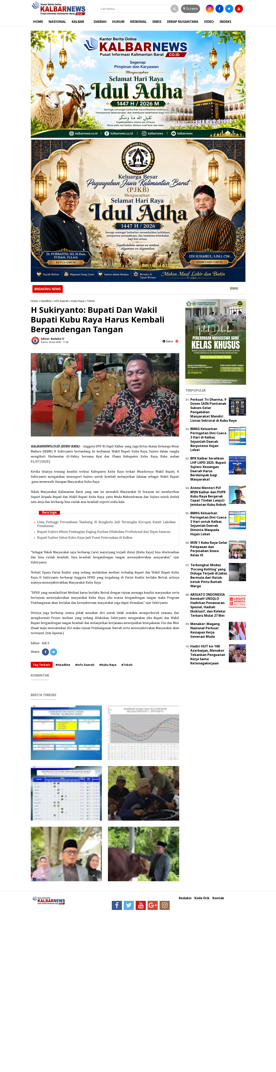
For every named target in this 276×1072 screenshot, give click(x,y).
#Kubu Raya (107, 665)
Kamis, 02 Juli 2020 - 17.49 (54, 342)
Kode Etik (202, 898)
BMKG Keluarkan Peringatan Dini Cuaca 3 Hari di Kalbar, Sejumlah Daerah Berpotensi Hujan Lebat (208, 439)
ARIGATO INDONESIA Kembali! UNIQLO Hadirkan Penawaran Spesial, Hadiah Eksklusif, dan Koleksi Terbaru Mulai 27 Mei (207, 605)
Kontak (218, 898)
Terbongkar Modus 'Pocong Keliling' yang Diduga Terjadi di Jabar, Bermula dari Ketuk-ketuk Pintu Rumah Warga (209, 575)
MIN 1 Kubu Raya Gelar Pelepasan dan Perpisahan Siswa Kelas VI (208, 548)
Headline (46, 301)
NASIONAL (57, 21)
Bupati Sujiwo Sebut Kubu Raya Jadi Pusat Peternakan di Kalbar (85, 538)
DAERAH (100, 21)
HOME (38, 21)
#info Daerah (84, 665)
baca (168, 341)
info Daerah (61, 301)
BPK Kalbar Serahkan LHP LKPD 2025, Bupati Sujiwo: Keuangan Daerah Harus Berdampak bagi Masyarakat (208, 469)
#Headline (62, 665)
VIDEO (209, 21)
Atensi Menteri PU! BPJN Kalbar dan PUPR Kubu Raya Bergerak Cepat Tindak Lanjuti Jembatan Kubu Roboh (208, 496)
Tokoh (91, 301)
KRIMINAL (138, 21)
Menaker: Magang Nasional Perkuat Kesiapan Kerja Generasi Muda (205, 630)
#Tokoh (126, 665)
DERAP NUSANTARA (182, 21)
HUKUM (118, 21)
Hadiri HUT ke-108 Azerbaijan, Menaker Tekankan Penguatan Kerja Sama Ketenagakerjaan (207, 654)
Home (34, 301)
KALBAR (78, 21)
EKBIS (156, 21)
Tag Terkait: (42, 665)
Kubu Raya (77, 301)
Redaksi (185, 898)
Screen (190, 8)
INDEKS (225, 21)
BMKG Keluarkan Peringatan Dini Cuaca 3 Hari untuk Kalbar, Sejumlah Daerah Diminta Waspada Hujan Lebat (208, 523)
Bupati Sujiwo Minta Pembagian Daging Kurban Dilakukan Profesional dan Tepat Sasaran (103, 532)
